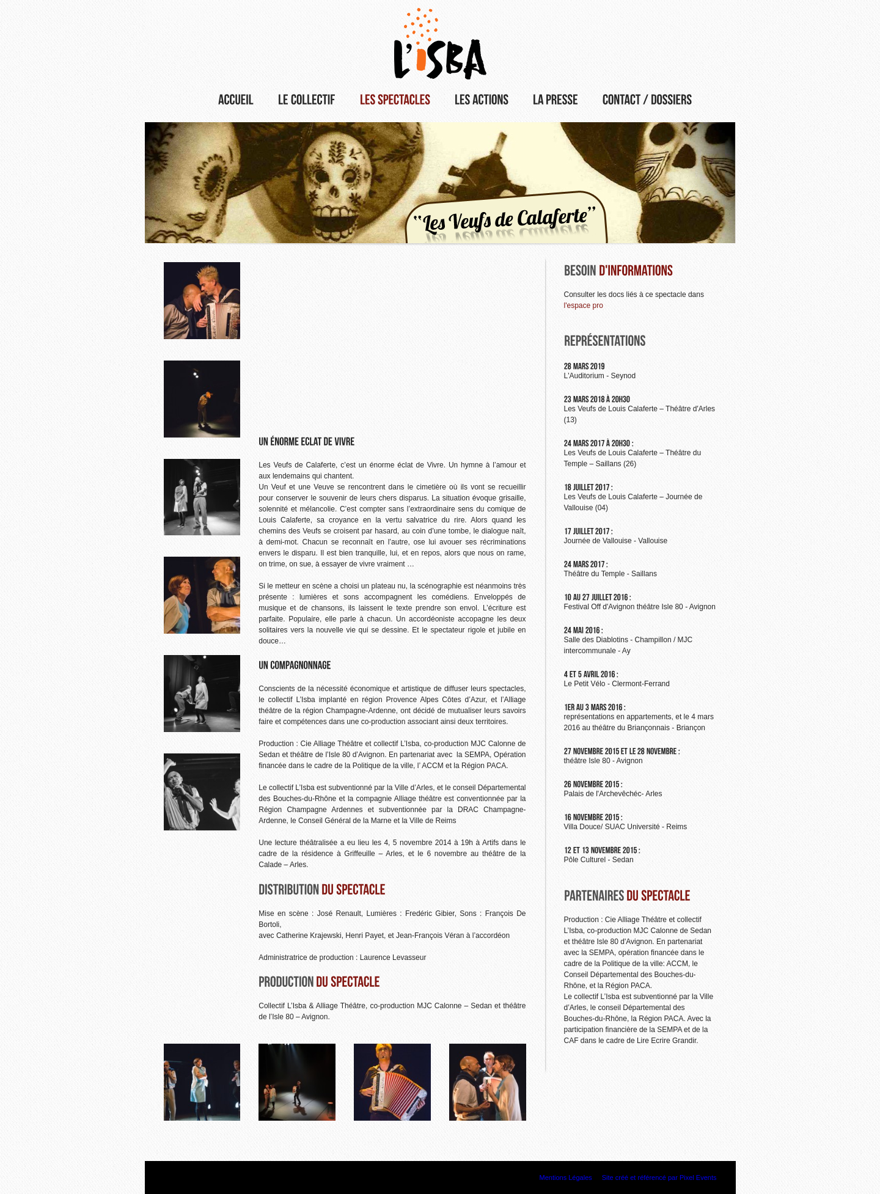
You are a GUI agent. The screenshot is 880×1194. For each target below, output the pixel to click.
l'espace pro (583, 305)
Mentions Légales (566, 1177)
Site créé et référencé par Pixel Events (659, 1177)
